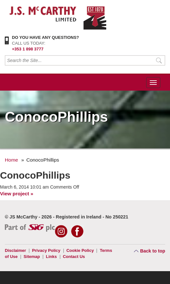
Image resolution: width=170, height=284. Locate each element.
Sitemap (32, 256)
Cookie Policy (80, 250)
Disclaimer (15, 250)
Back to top (152, 250)
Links (51, 256)
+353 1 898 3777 (27, 49)
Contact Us (74, 256)
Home (11, 160)
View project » (16, 193)
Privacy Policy (46, 250)
